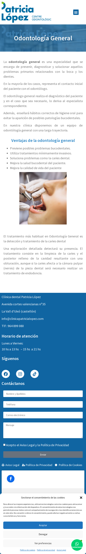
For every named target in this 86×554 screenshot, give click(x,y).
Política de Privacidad (55, 445)
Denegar (43, 534)
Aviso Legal (61, 550)
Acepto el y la (37, 445)
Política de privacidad (46, 550)
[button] (81, 497)
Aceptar (43, 525)
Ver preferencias (43, 543)
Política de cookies (27, 550)
